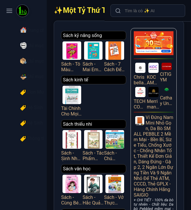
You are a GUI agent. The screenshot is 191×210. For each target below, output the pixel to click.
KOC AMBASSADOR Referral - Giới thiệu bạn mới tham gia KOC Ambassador (158, 66)
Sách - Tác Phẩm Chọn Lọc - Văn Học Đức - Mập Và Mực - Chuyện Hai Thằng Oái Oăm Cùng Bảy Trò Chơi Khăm (109, 134)
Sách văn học (100, 155)
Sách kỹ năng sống (105, 35)
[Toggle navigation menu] (9, 10)
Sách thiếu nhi (100, 115)
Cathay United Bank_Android (168, 86)
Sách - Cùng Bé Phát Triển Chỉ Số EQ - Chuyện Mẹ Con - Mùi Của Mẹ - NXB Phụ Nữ (92, 173)
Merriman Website (158, 87)
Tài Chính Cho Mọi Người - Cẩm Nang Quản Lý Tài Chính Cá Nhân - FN (92, 94)
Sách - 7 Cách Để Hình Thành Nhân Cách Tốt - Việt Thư (126, 54)
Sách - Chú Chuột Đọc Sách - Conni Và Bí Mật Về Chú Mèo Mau (126, 134)
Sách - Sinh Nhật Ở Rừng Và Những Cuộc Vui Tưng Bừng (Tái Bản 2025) (92, 134)
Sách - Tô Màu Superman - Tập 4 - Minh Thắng (92, 54)
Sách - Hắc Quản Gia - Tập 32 (109, 173)
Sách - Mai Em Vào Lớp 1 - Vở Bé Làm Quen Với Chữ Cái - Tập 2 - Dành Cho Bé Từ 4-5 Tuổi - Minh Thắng (109, 54)
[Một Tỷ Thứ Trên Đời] (22, 11)
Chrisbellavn (148, 66)
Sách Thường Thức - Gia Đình (107, 197)
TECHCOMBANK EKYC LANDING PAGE (148, 87)
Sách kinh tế (99, 75)
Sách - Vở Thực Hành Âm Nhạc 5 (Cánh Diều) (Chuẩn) (126, 173)
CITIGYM (168, 65)
